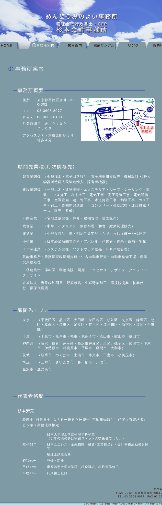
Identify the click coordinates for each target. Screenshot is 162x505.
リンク (130, 46)
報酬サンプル (101, 46)
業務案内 (71, 46)
